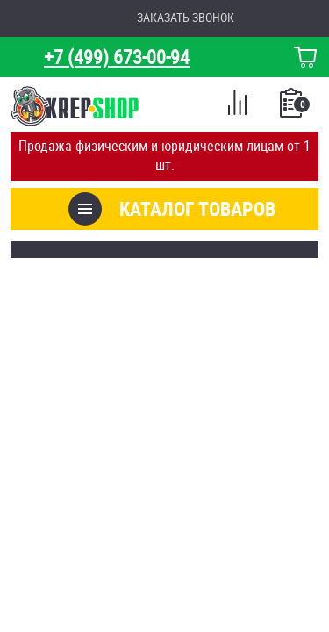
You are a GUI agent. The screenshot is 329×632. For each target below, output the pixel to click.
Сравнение (237, 105)
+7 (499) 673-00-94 (117, 56)
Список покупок (292, 108)
